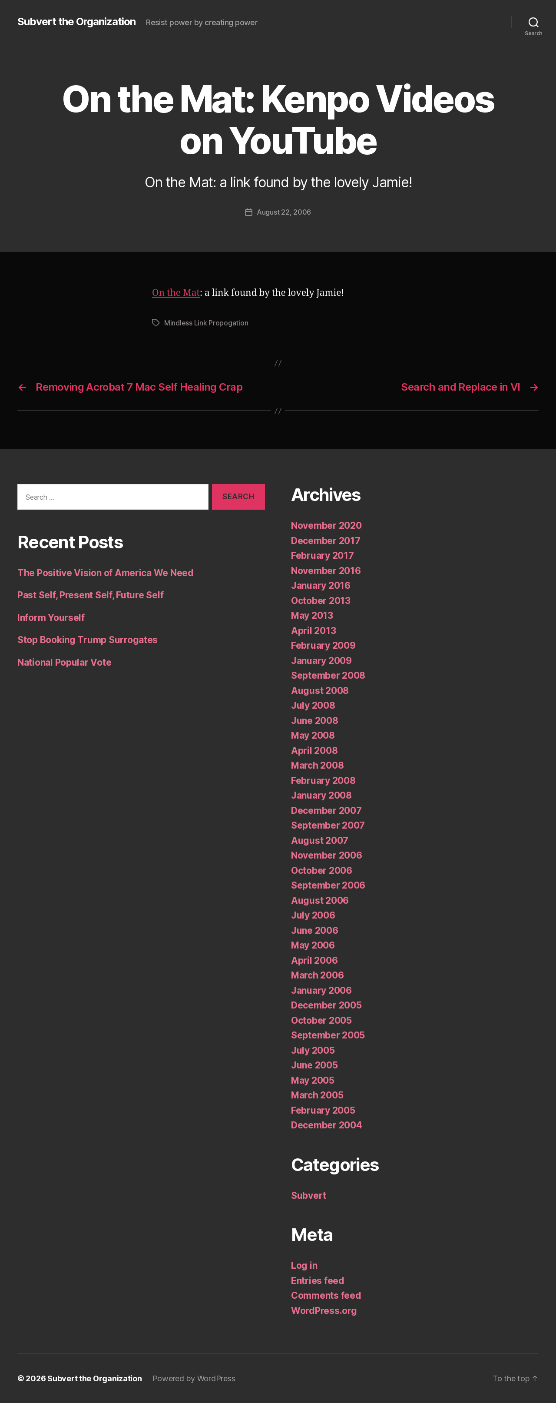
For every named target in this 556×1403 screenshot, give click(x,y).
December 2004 (326, 1125)
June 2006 (314, 930)
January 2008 (321, 795)
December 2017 (326, 540)
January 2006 (321, 990)
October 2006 (321, 870)
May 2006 (313, 945)
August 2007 (319, 840)
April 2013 (313, 630)
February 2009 (323, 645)
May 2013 (312, 615)
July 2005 (313, 1050)
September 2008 (328, 675)
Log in (304, 1265)
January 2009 (321, 660)
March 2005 (317, 1095)
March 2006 (317, 975)
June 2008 (314, 720)
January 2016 (321, 585)
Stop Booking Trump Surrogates (87, 639)
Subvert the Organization (76, 22)
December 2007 (326, 810)
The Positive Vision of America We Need (105, 572)
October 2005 (321, 1020)
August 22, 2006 (284, 212)
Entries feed (317, 1280)
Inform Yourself (51, 617)
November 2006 (326, 855)
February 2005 (323, 1110)
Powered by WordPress (193, 1378)
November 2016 (326, 570)
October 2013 (321, 600)
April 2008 (314, 750)
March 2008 (317, 765)
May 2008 (313, 735)
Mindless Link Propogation (206, 322)
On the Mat (176, 293)
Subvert (308, 1195)
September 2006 (328, 885)
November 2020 (326, 525)
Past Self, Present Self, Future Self (90, 595)
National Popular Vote (64, 662)
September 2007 (328, 825)
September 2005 (328, 1035)
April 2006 (314, 960)
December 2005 (326, 1005)
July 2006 (313, 915)
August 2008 (320, 690)
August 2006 (320, 900)
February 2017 (322, 555)
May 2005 (312, 1080)
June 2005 (314, 1065)
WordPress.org (324, 1310)
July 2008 (313, 705)
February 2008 (323, 780)
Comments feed (326, 1295)
